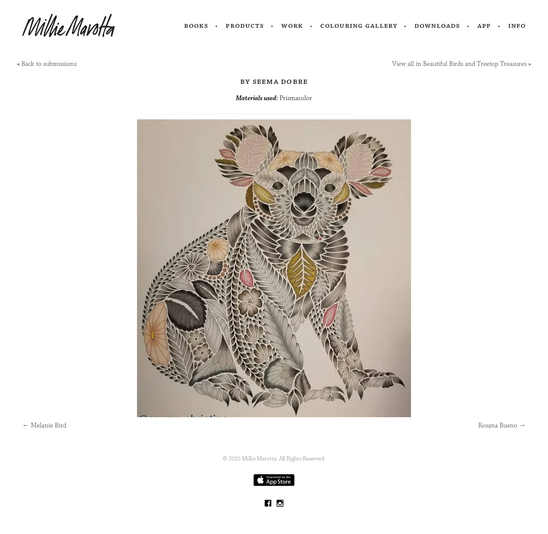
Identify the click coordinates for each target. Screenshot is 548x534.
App (484, 25)
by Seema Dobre (274, 81)
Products (245, 25)
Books (196, 25)
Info (517, 25)
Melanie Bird (44, 425)
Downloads (437, 25)
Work (292, 25)
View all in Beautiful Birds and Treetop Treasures (459, 64)
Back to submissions (49, 64)
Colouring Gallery (358, 25)
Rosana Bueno (502, 425)
